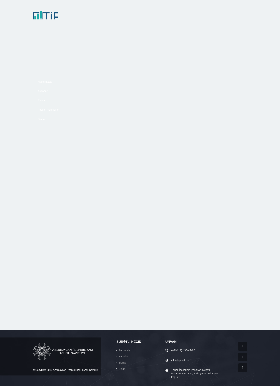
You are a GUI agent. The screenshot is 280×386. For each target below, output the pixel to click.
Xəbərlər (124, 356)
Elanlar (123, 362)
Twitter (242, 357)
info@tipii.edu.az (181, 360)
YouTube (242, 367)
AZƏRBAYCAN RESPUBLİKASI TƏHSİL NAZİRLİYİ (63, 351)
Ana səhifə (125, 350)
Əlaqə (122, 368)
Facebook (242, 346)
